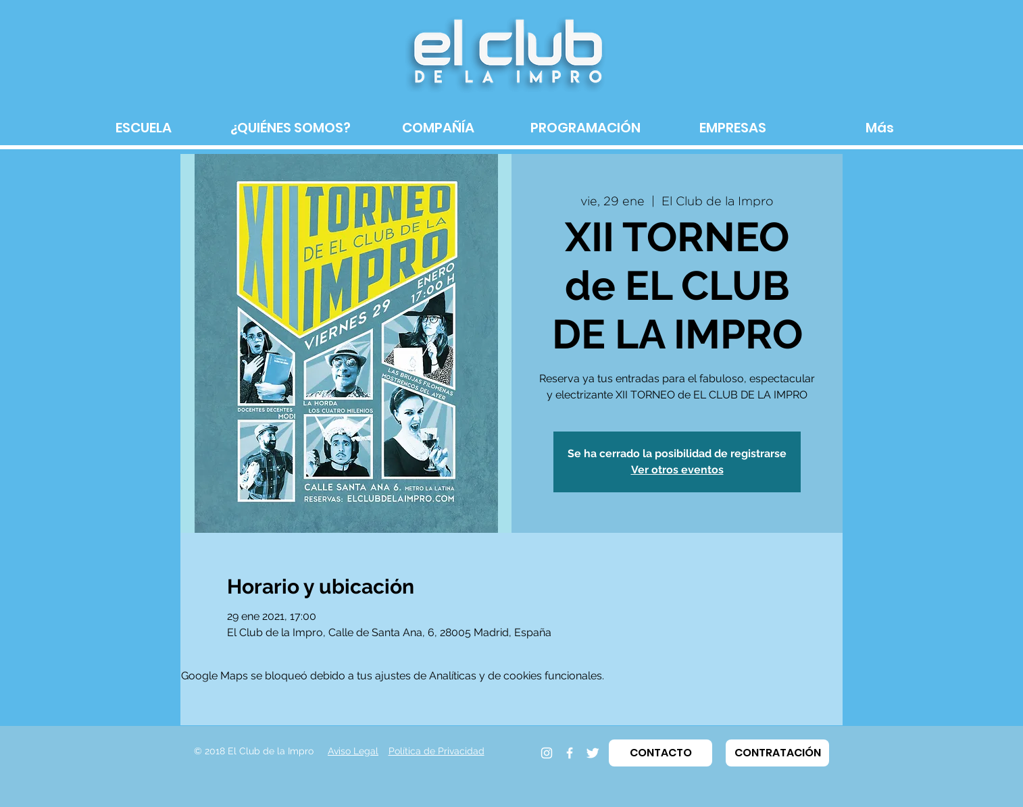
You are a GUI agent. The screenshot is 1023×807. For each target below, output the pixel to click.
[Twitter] (592, 753)
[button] (660, 752)
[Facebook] (569, 753)
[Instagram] (546, 753)
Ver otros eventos (677, 469)
